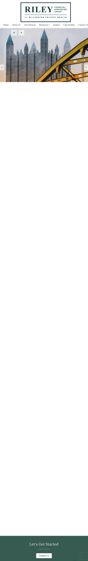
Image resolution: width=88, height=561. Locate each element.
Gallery (56, 25)
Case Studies (69, 25)
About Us (16, 25)
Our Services (30, 25)
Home (6, 25)
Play (21, 32)
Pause (14, 32)
